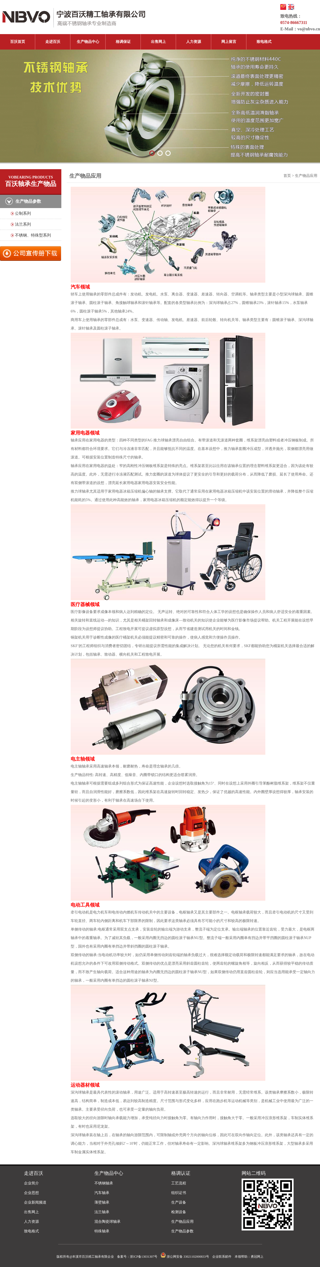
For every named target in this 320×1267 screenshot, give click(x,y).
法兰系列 (23, 224)
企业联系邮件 (221, 1256)
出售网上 (158, 42)
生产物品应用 (182, 1222)
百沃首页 (17, 42)
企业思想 (31, 1193)
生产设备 (178, 1202)
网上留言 (228, 42)
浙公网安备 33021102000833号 (185, 1256)
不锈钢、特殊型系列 (33, 235)
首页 (287, 176)
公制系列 (23, 213)
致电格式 (264, 42)
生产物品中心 (88, 42)
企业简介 (31, 1183)
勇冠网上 (257, 1256)
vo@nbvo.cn (308, 29)
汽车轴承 (101, 1193)
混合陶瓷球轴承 (107, 1222)
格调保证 (123, 42)
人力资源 (193, 42)
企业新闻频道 (35, 1202)
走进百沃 (52, 42)
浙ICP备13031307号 (143, 1256)
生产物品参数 (182, 1231)
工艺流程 (178, 1183)
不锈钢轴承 (103, 1183)
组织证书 (178, 1193)
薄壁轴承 (101, 1202)
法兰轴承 (101, 1212)
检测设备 (178, 1212)
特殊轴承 (101, 1231)
